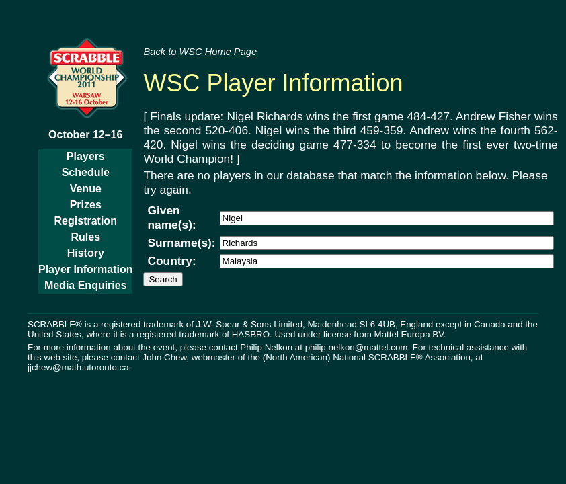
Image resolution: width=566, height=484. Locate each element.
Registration (85, 221)
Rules (85, 237)
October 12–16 (85, 134)
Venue (86, 188)
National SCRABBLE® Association (402, 357)
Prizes (86, 204)
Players (86, 156)
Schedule (86, 172)
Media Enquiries (85, 285)
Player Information (85, 269)
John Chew (164, 357)
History (85, 253)
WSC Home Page (218, 51)
